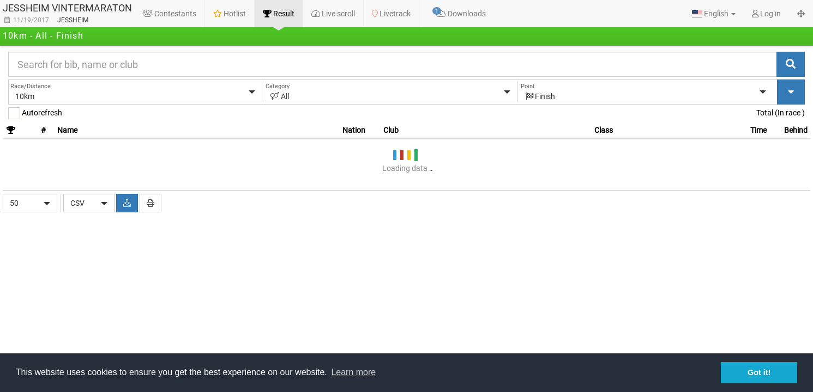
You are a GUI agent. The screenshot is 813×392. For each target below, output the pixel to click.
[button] (714, 13)
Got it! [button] (759, 372)
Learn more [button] (353, 372)
